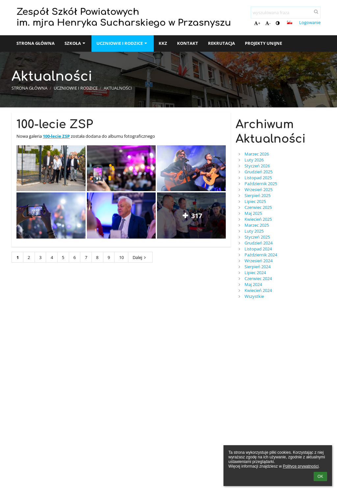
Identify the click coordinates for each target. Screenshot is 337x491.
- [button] (268, 23)
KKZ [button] (163, 43)
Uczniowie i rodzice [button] (122, 43)
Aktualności (118, 88)
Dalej (140, 257)
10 (121, 257)
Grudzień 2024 (258, 243)
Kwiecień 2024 (258, 290)
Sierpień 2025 (258, 195)
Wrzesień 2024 (258, 261)
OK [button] (320, 476)
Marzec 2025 (257, 225)
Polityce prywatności (301, 466)
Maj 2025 (253, 213)
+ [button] (257, 23)
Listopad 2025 (258, 178)
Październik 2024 (261, 255)
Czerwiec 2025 (258, 207)
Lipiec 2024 (255, 272)
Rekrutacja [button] (221, 43)
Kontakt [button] (187, 43)
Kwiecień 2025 (258, 219)
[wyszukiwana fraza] (286, 12)
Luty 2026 (254, 160)
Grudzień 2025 (258, 172)
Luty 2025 (254, 231)
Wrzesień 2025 (258, 189)
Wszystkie (254, 296)
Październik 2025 (261, 184)
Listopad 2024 (258, 249)
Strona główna (29, 88)
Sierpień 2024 (258, 267)
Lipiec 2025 (255, 201)
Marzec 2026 (257, 154)
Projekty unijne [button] (263, 43)
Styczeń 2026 (257, 166)
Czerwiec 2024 (258, 278)
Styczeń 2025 (257, 237)
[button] (290, 22)
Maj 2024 (253, 284)
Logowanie (310, 22)
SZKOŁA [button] (76, 43)
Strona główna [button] (35, 43)
